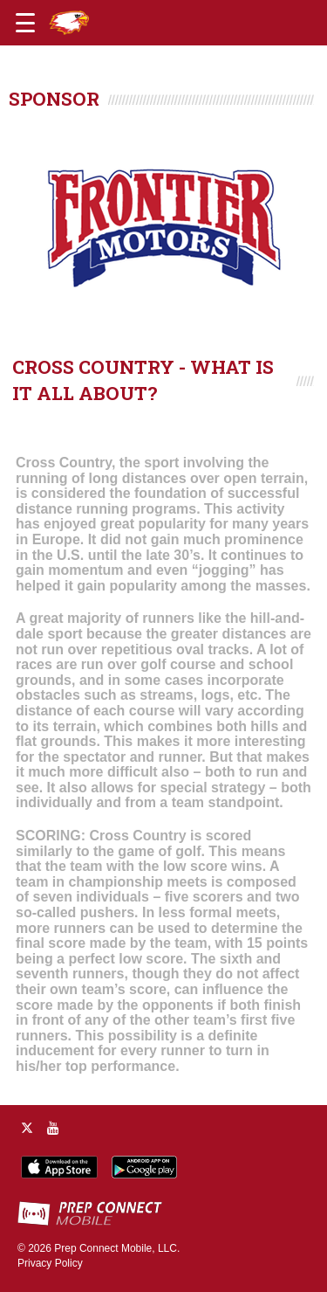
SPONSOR (54, 98)
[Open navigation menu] (25, 23)
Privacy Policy (50, 1263)
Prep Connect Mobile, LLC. (117, 1248)
